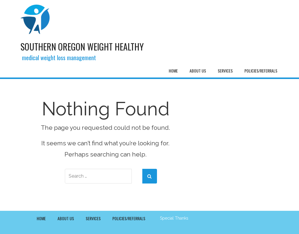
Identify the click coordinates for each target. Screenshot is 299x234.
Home (173, 71)
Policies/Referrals (260, 71)
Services (225, 71)
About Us (198, 71)
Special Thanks (174, 218)
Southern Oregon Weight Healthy (82, 46)
